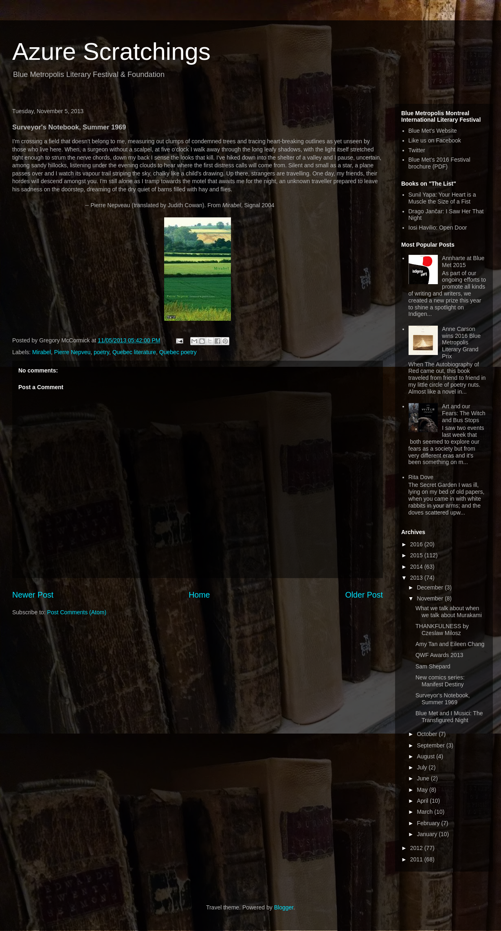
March (425, 811)
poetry (101, 352)
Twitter (417, 150)
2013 (417, 577)
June (424, 778)
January (428, 834)
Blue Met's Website (433, 130)
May (423, 789)
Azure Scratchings (111, 51)
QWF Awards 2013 (439, 655)
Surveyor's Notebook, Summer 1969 (442, 698)
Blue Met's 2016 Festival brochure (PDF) (439, 163)
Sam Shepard (432, 666)
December (430, 587)
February (429, 823)
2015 (417, 555)
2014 (417, 566)
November (430, 598)
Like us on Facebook (435, 140)
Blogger (283, 907)
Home (199, 594)
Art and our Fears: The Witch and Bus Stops (463, 413)
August (426, 756)
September (431, 745)
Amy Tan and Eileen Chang (449, 644)
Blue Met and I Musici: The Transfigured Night (449, 716)
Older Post (364, 594)
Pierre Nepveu (72, 352)
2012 (417, 848)
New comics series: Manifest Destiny (440, 681)
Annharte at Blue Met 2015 (463, 261)
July (422, 767)
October (428, 734)
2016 (417, 544)
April (423, 800)
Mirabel (41, 352)
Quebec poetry (178, 352)
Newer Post (32, 594)
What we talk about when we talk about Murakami (448, 611)
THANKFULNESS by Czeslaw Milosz (442, 629)
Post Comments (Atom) (76, 612)
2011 (417, 859)
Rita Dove (421, 477)
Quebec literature (134, 352)
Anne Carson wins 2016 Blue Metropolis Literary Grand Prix (461, 342)
